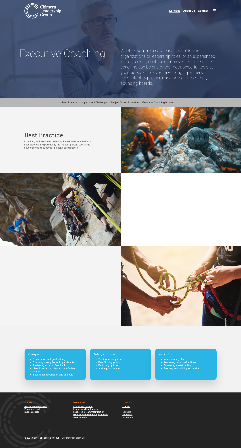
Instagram (127, 417)
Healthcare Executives (35, 406)
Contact (126, 406)
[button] (215, 10)
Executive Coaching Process (158, 102)
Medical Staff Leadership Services (90, 414)
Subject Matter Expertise (124, 102)
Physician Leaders (33, 409)
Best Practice (69, 102)
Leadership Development (85, 409)
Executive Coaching (83, 406)
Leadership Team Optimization (88, 412)
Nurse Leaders (31, 412)
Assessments (80, 417)
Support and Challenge (94, 102)
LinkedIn (126, 412)
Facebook (127, 414)
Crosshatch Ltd (77, 438)
